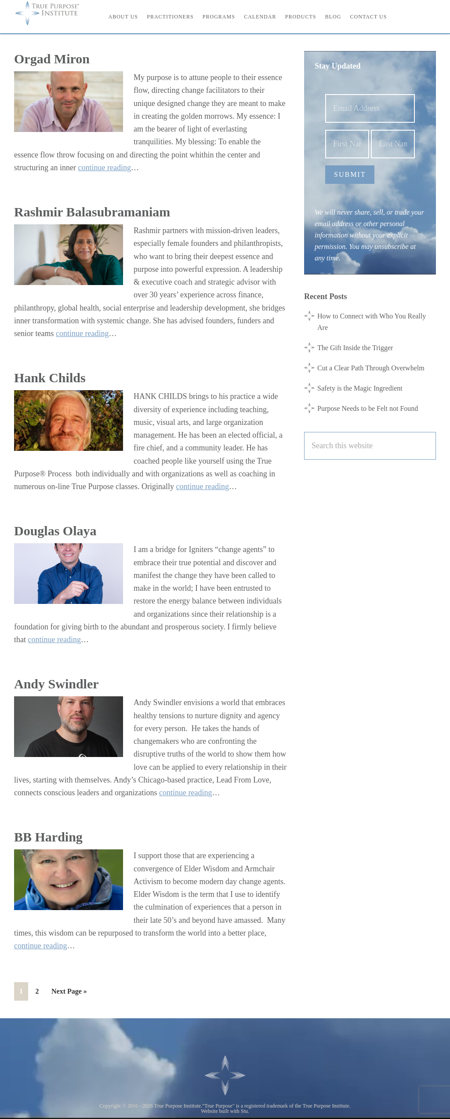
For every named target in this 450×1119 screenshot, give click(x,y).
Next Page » (69, 993)
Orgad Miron (52, 58)
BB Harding (48, 837)
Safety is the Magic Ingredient (360, 388)
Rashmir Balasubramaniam (92, 212)
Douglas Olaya (55, 530)
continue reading (104, 167)
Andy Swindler (56, 684)
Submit (350, 174)
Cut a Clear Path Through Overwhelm (371, 368)
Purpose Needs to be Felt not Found (367, 408)
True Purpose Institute (53, 13)
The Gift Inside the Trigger (355, 347)
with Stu (239, 1111)
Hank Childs (50, 377)
